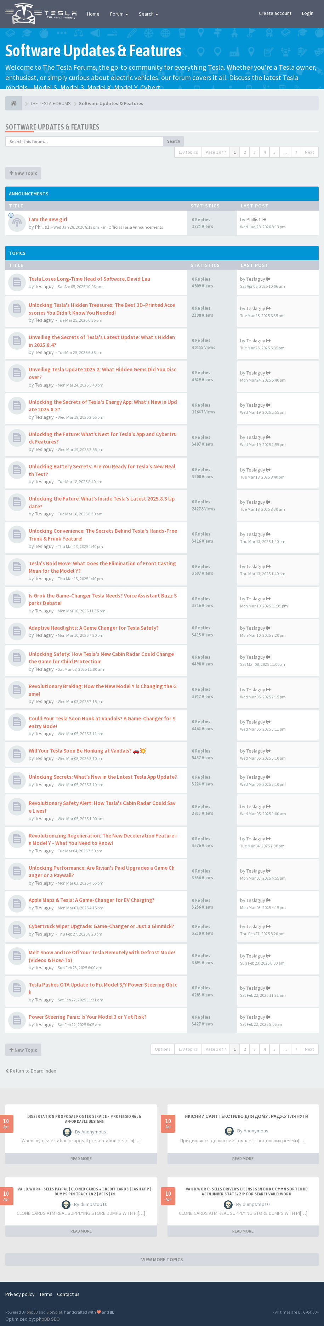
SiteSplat (54, 1312)
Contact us (68, 1294)
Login (307, 13)
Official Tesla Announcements (135, 227)
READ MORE (81, 1158)
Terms (45, 1294)
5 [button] (274, 152)
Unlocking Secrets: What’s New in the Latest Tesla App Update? (103, 776)
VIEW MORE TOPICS (162, 1259)
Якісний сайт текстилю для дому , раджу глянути (246, 1116)
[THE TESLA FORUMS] (13, 103)
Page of (216, 152)
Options (163, 1049)
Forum (119, 14)
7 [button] (296, 152)
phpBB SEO (48, 1319)
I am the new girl (48, 219)
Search (148, 14)
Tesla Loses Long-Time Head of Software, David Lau (89, 278)
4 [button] (264, 152)
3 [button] (255, 152)
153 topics (188, 152)
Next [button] (309, 152)
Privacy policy (20, 1294)
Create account (275, 13)
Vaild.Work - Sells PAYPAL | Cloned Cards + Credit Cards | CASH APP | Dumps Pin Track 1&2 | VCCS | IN (84, 1191)
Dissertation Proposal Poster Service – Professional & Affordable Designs (84, 1119)
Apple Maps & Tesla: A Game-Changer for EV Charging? (91, 900)
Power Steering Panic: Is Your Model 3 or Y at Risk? (88, 1016)
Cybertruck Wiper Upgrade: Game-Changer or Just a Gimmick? (101, 926)
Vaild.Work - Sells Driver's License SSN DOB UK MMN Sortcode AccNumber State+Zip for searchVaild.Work (246, 1191)
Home (93, 14)
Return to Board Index (30, 1071)
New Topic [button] (23, 173)
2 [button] (245, 152)
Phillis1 (42, 227)
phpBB (32, 1312)
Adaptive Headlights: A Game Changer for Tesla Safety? (94, 627)
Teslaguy (44, 286)
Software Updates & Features (52, 127)
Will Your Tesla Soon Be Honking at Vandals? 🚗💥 (87, 750)
